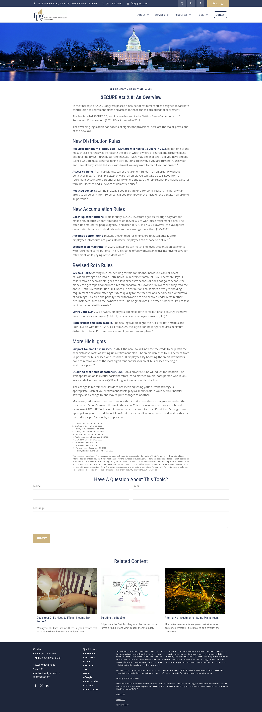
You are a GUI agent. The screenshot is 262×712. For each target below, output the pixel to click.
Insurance (88, 665)
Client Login (218, 3)
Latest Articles (90, 681)
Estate (86, 661)
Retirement (89, 653)
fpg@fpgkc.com (137, 3)
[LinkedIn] (191, 3)
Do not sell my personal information (196, 673)
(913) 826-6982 (112, 3)
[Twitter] (182, 3)
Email (136, 486)
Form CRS (120, 694)
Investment (89, 657)
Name (37, 486)
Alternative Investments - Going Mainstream (192, 618)
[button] (142, 14)
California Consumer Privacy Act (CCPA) (206, 670)
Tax (85, 669)
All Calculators (90, 689)
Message (39, 508)
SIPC (136, 689)
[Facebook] (200, 3)
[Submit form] (41, 538)
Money (87, 673)
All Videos (88, 685)
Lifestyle (87, 677)
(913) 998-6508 (52, 657)
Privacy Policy (122, 704)
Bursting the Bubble (113, 618)
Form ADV (120, 699)
